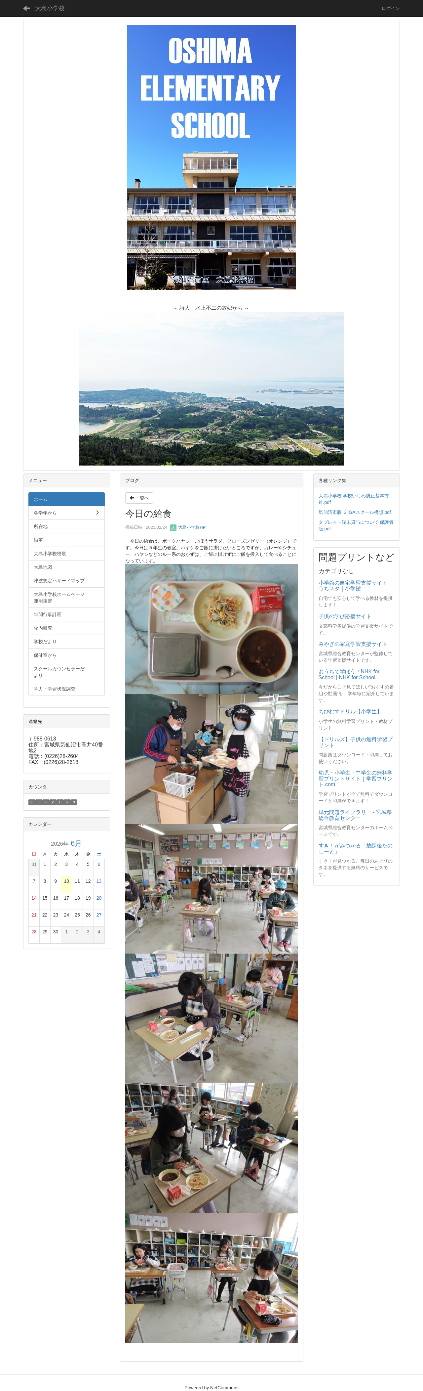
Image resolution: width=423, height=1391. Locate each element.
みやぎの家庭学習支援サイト (353, 644)
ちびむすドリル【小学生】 (350, 711)
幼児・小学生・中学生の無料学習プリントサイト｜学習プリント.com (356, 778)
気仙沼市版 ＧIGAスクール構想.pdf (355, 512)
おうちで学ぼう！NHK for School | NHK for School (349, 674)
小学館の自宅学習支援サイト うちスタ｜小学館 (356, 586)
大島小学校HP (188, 527)
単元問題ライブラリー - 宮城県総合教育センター (355, 815)
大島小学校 (50, 8)
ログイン (390, 8)
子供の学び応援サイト (345, 616)
